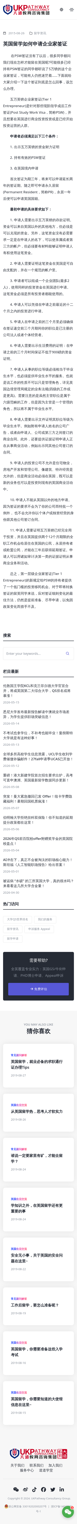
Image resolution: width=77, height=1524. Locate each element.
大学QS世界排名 (17, 919)
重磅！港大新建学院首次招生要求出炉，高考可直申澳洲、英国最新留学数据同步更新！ (38, 777)
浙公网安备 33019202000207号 (25, 1506)
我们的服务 (45, 919)
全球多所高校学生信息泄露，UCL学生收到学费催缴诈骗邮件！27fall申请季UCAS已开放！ (38, 756)
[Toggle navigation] (71, 9)
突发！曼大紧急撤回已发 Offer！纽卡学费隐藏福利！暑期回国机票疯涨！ (37, 799)
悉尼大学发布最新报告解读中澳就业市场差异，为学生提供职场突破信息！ (36, 714)
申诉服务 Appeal (39, 929)
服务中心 (27, 1470)
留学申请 (12, 938)
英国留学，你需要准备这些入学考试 (37, 1352)
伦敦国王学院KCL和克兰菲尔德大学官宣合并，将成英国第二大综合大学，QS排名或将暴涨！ (37, 690)
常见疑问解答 (19, 1055)
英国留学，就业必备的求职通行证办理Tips (37, 1064)
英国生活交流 (19, 1105)
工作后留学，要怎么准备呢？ (35, 1305)
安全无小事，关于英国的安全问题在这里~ (37, 1258)
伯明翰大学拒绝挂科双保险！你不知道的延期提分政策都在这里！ (38, 820)
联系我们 (37, 1465)
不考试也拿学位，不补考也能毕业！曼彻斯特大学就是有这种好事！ (38, 735)
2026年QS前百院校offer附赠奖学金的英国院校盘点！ (38, 841)
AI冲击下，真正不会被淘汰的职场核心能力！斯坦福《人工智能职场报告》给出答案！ (38, 862)
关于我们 (17, 1465)
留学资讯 (40, 33)
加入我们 (55, 1465)
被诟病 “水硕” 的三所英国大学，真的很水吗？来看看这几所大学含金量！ (38, 883)
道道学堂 (46, 1470)
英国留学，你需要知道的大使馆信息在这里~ (37, 1401)
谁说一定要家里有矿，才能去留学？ (37, 1158)
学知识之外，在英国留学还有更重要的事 (37, 1208)
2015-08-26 (16, 33)
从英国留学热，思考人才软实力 (37, 1111)
